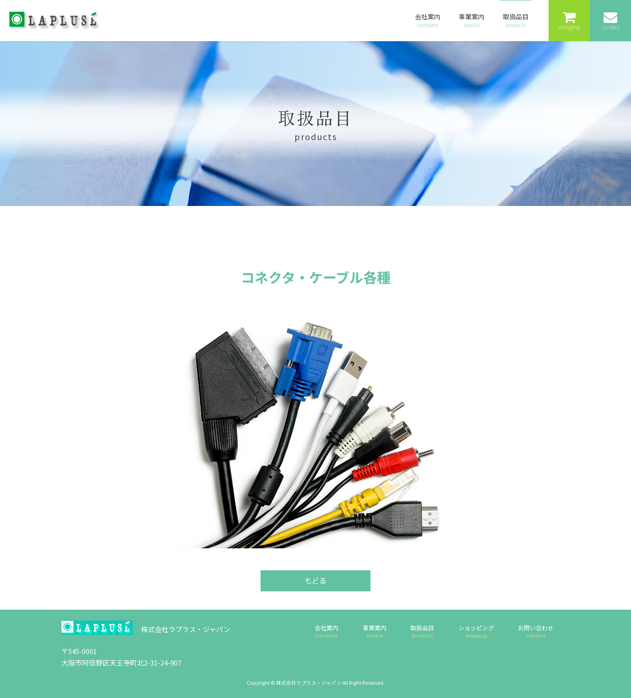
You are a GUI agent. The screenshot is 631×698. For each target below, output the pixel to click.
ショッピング (476, 631)
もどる (315, 581)
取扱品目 (422, 631)
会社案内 (326, 631)
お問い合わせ (536, 631)
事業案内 (374, 631)
